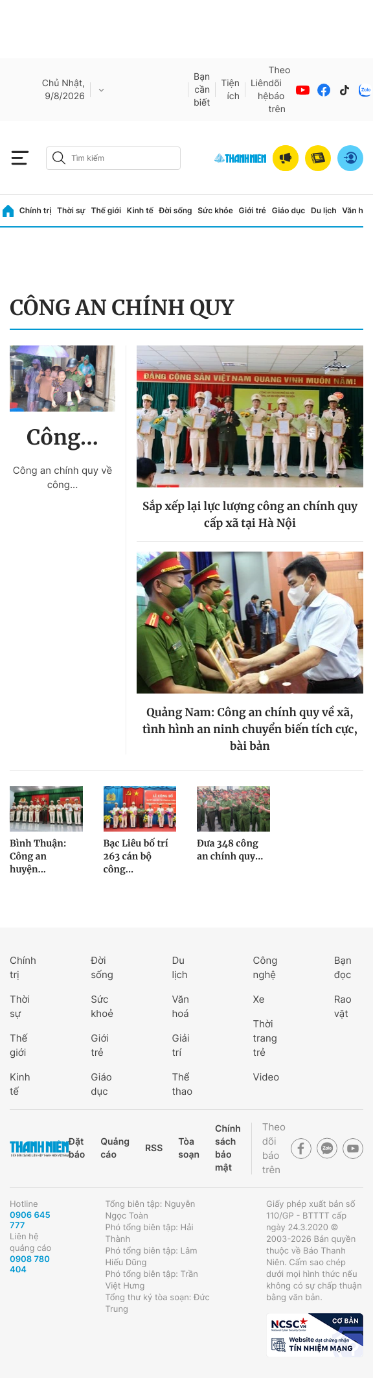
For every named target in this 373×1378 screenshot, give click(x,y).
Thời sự (71, 210)
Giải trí (180, 1045)
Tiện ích (230, 89)
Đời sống (175, 210)
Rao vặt (343, 1006)
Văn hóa (357, 210)
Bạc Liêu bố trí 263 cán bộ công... (136, 856)
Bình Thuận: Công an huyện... (38, 856)
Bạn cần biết (202, 89)
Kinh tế (140, 210)
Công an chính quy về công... (62, 477)
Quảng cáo (115, 1148)
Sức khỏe (215, 210)
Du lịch (324, 210)
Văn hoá (180, 1006)
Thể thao (182, 1084)
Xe (259, 999)
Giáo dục (289, 210)
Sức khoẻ (102, 1006)
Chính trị (35, 210)
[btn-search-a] (59, 158)
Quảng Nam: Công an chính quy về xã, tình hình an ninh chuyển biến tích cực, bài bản (249, 729)
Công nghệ (265, 967)
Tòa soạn (188, 1148)
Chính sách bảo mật (228, 1148)
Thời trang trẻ (265, 1038)
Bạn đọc (343, 967)
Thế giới (106, 210)
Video (266, 1077)
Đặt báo (77, 1148)
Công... (62, 437)
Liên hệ (260, 89)
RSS (154, 1148)
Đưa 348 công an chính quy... (230, 849)
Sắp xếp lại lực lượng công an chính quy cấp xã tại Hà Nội (249, 514)
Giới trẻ (252, 210)
